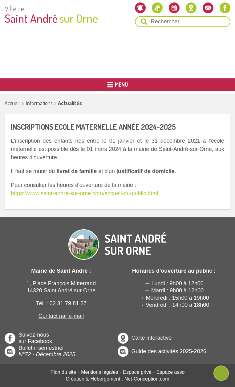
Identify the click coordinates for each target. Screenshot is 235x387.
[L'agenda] (174, 7)
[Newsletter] (140, 7)
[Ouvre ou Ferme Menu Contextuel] (221, 373)
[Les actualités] (157, 7)
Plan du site (63, 372)
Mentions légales (99, 372)
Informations (39, 103)
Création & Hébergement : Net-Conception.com (117, 378)
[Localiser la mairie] (191, 7)
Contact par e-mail (61, 316)
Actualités (70, 103)
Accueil (12, 103)
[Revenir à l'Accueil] (117, 239)
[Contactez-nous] (208, 7)
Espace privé (137, 372)
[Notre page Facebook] (225, 7)
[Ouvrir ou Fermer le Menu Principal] (117, 84)
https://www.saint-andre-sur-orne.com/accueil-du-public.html (84, 193)
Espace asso (170, 372)
